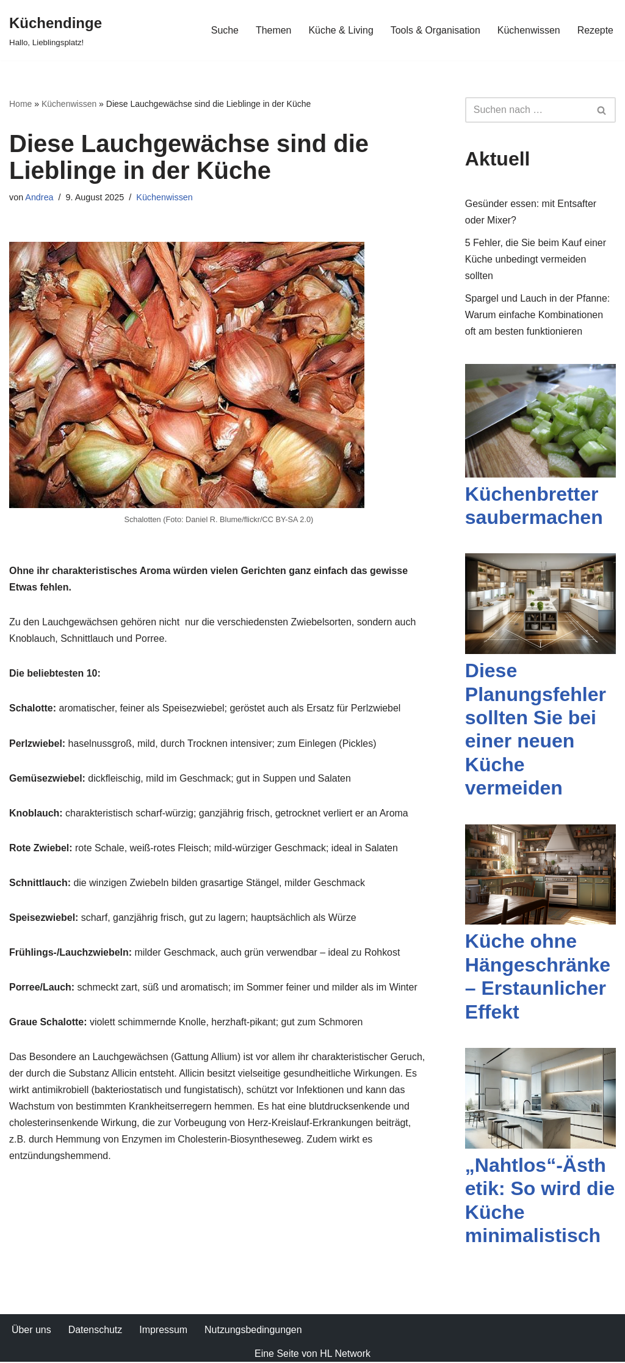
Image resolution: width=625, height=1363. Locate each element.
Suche (223, 30)
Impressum (164, 1331)
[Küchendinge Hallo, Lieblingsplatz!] (55, 30)
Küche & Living (340, 30)
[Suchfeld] (526, 110)
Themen (273, 30)
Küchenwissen (528, 30)
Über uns (31, 1331)
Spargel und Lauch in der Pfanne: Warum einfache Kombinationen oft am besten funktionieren (537, 315)
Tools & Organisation (435, 30)
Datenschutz (95, 1331)
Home (20, 104)
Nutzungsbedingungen (254, 1331)
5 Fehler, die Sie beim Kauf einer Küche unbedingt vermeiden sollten (536, 259)
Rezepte (595, 30)
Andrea (39, 197)
